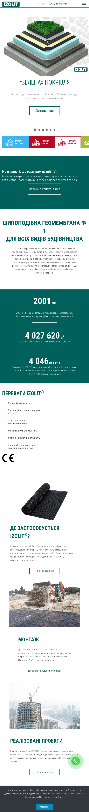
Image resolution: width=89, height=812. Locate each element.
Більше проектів (44, 772)
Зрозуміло (44, 807)
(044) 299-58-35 (58, 3)
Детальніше (44, 111)
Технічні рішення (44, 570)
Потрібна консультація (44, 189)
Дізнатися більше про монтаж (44, 670)
